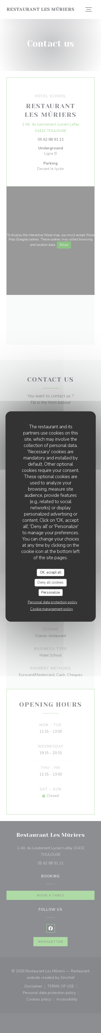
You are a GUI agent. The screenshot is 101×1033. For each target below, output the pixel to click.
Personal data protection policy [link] (52, 602)
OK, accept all (50, 572)
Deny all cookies (50, 582)
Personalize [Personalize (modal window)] (50, 592)
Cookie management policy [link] (51, 609)
